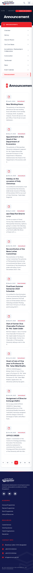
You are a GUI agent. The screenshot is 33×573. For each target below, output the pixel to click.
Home (3, 10)
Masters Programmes (8, 508)
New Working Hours (14, 104)
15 (29, 462)
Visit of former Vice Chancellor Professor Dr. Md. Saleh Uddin (15, 326)
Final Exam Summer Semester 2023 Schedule (14, 288)
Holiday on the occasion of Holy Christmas (13, 181)
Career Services (6, 524)
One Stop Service (7, 528)
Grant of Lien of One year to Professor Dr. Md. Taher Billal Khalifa (16, 363)
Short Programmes (7, 511)
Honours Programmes (8, 505)
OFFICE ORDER (12, 435)
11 (11, 462)
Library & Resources (7, 514)
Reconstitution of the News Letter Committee (15, 251)
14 (25, 462)
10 (7, 462)
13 (20, 462)
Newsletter (5, 534)
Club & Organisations (8, 531)
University (11, 10)
